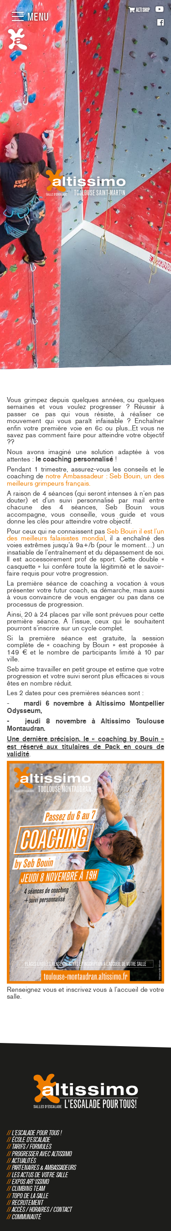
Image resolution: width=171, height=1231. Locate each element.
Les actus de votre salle (40, 1174)
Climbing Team (28, 1188)
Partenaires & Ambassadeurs (44, 1167)
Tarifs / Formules (31, 1146)
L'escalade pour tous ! (37, 1132)
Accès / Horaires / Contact (42, 1209)
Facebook (160, 23)
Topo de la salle (30, 1195)
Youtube (159, 9)
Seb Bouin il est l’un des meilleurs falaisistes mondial (85, 535)
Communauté (26, 1216)
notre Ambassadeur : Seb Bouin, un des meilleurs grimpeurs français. (85, 479)
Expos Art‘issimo (30, 1181)
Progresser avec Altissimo (42, 1153)
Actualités (24, 1160)
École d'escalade (31, 1139)
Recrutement (27, 1202)
